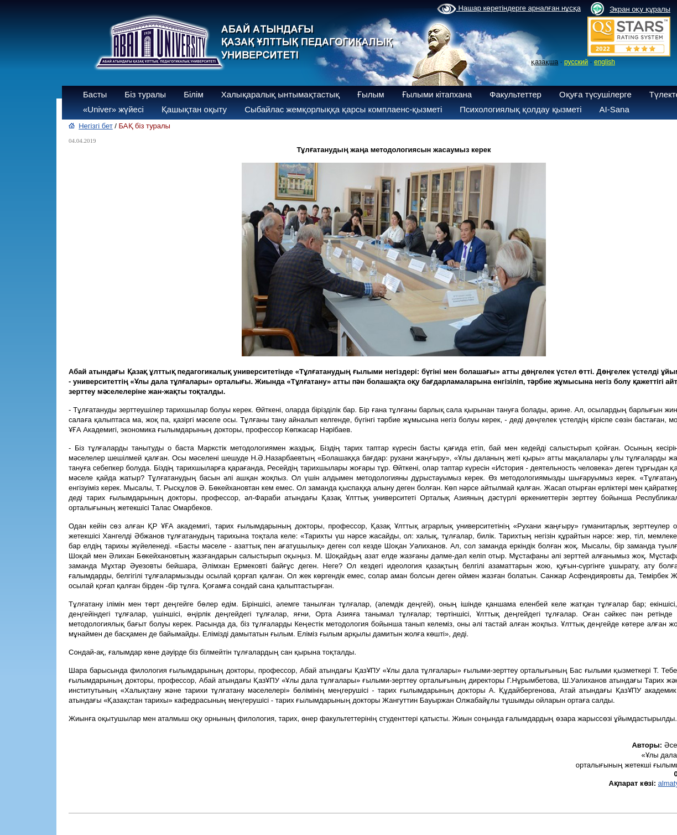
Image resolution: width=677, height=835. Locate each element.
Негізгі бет (96, 126)
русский (576, 62)
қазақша (544, 62)
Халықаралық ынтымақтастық (280, 94)
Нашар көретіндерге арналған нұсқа (509, 8)
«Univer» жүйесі (113, 109)
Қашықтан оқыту (194, 109)
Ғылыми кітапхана (437, 94)
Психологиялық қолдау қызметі (520, 109)
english (604, 62)
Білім (194, 94)
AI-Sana (614, 109)
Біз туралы (145, 94)
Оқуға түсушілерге (595, 94)
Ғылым (370, 94)
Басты (95, 94)
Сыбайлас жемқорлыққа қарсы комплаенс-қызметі (343, 109)
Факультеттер (515, 94)
